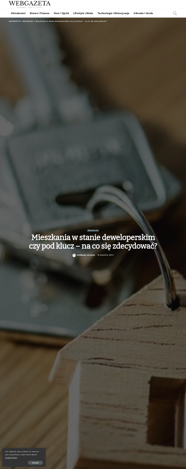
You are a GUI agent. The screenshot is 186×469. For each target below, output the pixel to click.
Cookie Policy (11, 458)
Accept (35, 463)
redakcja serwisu (86, 255)
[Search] (175, 13)
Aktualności (93, 230)
